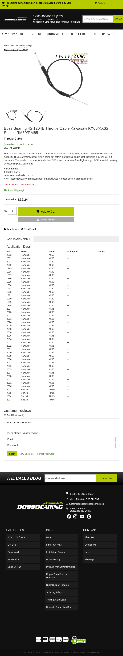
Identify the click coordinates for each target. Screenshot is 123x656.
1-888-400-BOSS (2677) (82, 494)
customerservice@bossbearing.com (87, 504)
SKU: (6, 148)
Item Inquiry (13, 229)
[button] (102, 19)
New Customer (27, 454)
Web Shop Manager (90, 652)
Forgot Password (45, 454)
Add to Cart (49, 211)
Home (6, 45)
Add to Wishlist (48, 219)
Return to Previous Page (21, 45)
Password (12, 445)
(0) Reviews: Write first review (18, 144)
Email (10, 439)
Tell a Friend (30, 229)
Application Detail (18, 239)
